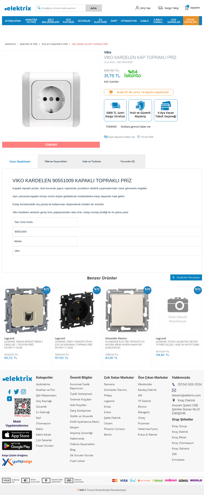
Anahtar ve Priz (31, 21)
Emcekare (178, 459)
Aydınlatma (13, 20)
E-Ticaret (90, 490)
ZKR (174, 454)
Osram (108, 423)
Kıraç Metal (179, 437)
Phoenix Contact (114, 429)
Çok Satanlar (173, 21)
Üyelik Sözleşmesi (81, 394)
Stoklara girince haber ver (136, 126)
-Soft (81, 490)
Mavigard (144, 412)
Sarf (114, 20)
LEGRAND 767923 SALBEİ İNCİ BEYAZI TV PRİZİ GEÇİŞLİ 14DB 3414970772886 (177, 343)
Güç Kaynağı (68, 21)
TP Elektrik (144, 401)
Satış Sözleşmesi (80, 410)
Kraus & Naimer (148, 434)
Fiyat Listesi (77, 461)
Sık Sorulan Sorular (81, 455)
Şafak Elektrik (112, 418)
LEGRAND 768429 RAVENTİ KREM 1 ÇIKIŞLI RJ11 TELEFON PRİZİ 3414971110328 (23, 344)
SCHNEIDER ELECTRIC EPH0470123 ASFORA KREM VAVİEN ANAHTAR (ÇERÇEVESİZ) (124, 344)
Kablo (144, 20)
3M (140, 395)
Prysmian (144, 423)
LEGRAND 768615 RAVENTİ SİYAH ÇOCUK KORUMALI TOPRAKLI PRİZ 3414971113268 (73, 344)
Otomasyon (129, 20)
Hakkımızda (77, 438)
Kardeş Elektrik (147, 390)
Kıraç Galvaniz (180, 448)
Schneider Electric (116, 338)
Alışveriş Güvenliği (81, 433)
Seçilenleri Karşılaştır (186, 277)
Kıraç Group (179, 426)
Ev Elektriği (100, 21)
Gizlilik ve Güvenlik (81, 416)
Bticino (142, 406)
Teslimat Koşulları (80, 399)
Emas (107, 406)
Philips (108, 395)
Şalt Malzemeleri (50, 21)
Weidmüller (145, 384)
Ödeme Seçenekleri (82, 444)
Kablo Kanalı (158, 21)
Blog (72, 449)
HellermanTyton (148, 429)
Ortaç (141, 418)
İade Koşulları (78, 405)
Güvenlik (84, 20)
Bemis (108, 434)
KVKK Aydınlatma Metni (84, 422)
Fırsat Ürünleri (190, 21)
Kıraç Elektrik (180, 432)
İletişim (74, 427)
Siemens (109, 384)
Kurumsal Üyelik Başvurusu (80, 386)
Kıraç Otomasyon (183, 443)
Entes (107, 412)
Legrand (9, 338)
